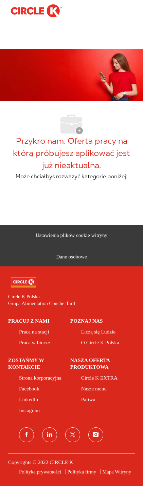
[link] (71, 282)
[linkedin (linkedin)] (49, 434)
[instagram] (95, 434)
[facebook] (26, 434)
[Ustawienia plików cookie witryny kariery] (71, 235)
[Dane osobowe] (71, 258)
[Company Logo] (36, 10)
